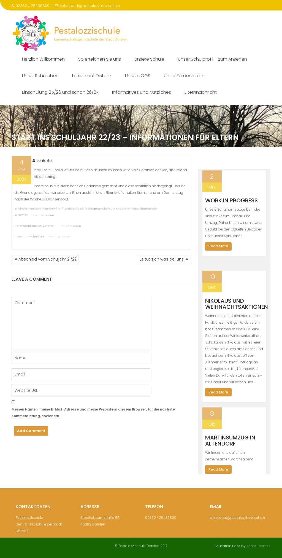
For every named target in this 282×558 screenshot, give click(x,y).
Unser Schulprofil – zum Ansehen (212, 59)
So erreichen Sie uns (99, 59)
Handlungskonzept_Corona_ (35, 227)
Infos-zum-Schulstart (29, 237)
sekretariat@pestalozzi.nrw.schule (87, 5)
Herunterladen (43, 216)
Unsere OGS (137, 76)
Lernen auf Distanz (92, 76)
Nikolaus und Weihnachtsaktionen (236, 313)
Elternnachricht (201, 92)
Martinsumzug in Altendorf (230, 450)
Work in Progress (231, 203)
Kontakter (42, 162)
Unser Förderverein (183, 76)
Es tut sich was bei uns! (162, 259)
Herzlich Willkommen (43, 59)
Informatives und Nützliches (141, 92)
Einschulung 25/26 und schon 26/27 (60, 92)
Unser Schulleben (40, 76)
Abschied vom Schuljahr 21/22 (47, 259)
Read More (218, 248)
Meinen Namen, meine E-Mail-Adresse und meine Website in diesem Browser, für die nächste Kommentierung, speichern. (93, 412)
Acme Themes (258, 545)
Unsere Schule (149, 59)
